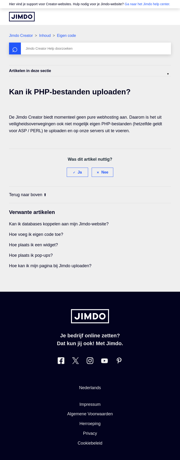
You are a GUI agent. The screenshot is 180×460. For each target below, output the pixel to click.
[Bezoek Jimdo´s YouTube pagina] (104, 361)
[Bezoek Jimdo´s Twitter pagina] (75, 361)
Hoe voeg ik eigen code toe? (36, 234)
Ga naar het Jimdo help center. (147, 4)
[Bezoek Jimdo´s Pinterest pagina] (119, 361)
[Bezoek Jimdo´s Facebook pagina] (61, 361)
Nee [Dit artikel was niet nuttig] (104, 172)
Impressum (89, 404)
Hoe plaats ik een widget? (33, 244)
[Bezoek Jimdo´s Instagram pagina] (90, 361)
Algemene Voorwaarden (90, 414)
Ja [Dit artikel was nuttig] (80, 172)
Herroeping (89, 423)
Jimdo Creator (21, 36)
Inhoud (45, 36)
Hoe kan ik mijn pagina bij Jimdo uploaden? (50, 265)
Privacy (90, 433)
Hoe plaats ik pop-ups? (31, 255)
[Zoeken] (90, 48)
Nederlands (90, 387)
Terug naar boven (28, 194)
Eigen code (66, 36)
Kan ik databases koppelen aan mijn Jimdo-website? (59, 224)
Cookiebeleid (90, 443)
